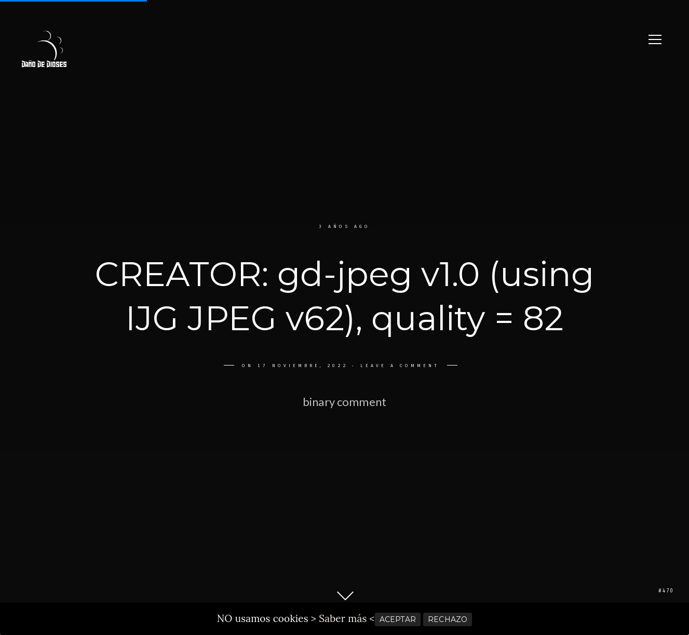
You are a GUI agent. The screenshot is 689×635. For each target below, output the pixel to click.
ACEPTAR (398, 619)
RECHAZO (447, 619)
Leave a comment (397, 365)
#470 (665, 591)
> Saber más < (343, 618)
